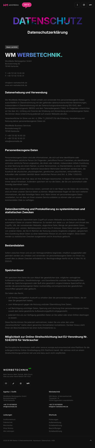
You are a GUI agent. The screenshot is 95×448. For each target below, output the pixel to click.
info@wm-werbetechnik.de (58, 406)
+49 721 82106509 (56, 404)
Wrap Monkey (8, 428)
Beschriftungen (55, 428)
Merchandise (7, 425)
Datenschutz (46, 440)
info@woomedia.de (10, 406)
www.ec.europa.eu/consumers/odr (56, 347)
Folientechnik (7, 422)
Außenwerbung (55, 422)
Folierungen (53, 419)
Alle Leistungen (8, 431)
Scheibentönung (55, 425)
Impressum (37, 440)
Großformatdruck (9, 419)
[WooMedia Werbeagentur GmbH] (11, 6)
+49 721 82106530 (10, 404)
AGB (53, 440)
